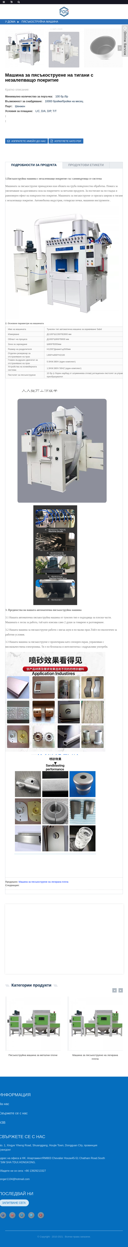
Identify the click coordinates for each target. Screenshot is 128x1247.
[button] (120, 48)
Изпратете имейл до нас (29, 141)
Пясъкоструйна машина (40, 21)
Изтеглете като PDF (67, 141)
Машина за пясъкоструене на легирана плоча (43, 881)
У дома (10, 21)
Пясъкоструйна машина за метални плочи (32, 1055)
